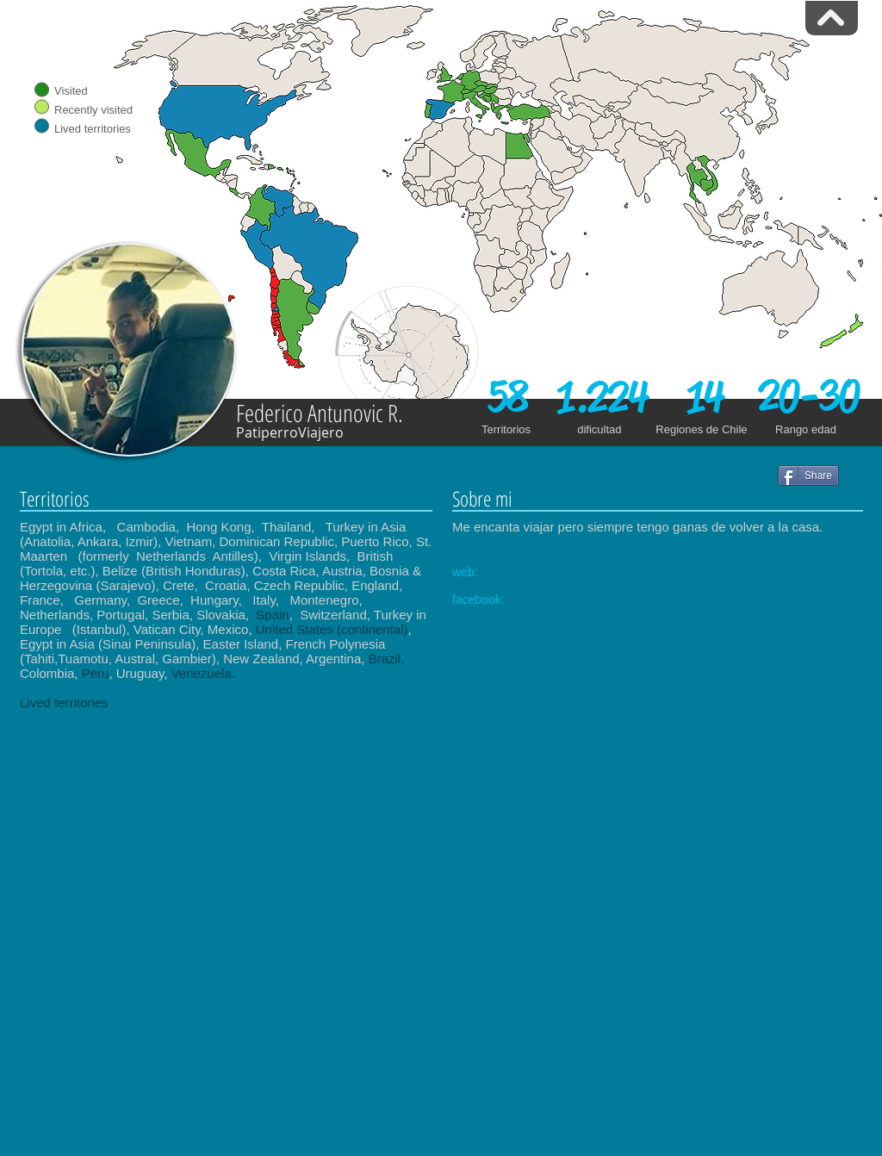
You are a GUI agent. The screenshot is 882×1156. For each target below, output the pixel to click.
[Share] (808, 475)
